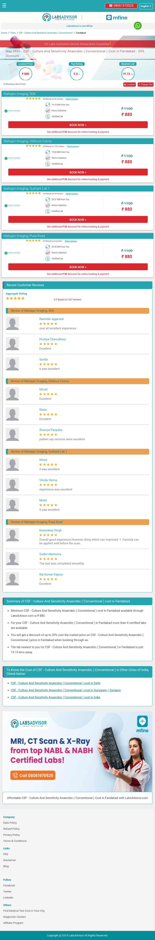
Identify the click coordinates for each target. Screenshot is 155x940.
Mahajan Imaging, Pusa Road (24, 236)
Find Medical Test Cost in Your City (24, 910)
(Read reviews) (72, 99)
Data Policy (10, 822)
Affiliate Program (13, 922)
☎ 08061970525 (121, 5)
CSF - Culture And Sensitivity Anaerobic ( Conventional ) (46, 33)
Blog (6, 866)
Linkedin (8, 897)
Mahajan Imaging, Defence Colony (28, 141)
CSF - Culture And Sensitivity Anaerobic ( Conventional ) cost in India (55, 697)
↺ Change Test (145, 84)
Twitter (7, 891)
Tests (13, 33)
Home (4, 33)
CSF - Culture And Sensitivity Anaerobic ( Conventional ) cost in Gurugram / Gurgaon (66, 690)
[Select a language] (146, 6)
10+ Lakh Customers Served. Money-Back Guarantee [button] (77, 43)
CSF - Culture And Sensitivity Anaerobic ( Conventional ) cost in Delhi (55, 683)
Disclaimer (9, 860)
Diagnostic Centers (14, 916)
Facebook (9, 885)
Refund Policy (11, 828)
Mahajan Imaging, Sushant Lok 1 (27, 188)
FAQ (5, 854)
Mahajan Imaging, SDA (20, 94)
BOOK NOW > (78, 125)
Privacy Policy (11, 834)
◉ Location (129, 84)
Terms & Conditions (15, 840)
